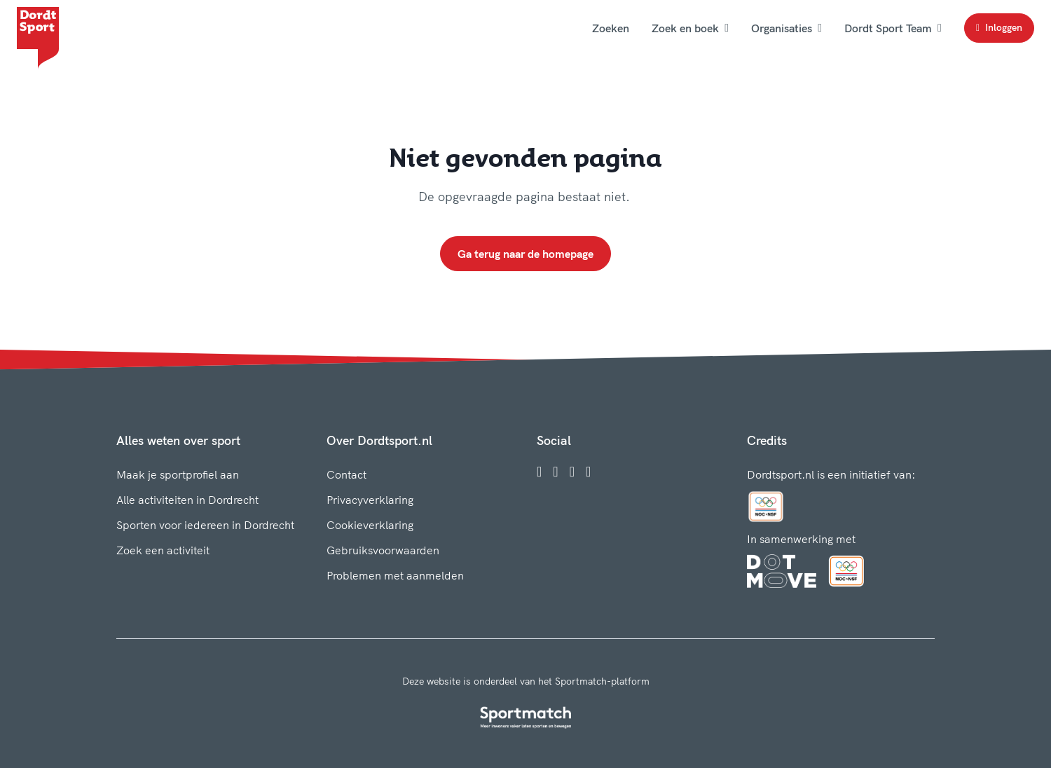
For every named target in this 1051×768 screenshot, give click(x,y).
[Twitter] (572, 472)
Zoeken (610, 28)
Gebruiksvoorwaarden (383, 550)
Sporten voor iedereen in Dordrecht (205, 525)
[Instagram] (555, 472)
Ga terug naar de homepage (525, 254)
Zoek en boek (690, 28)
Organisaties (786, 28)
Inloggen (999, 27)
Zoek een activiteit (162, 550)
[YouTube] (588, 472)
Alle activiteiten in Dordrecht (187, 500)
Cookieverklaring (370, 525)
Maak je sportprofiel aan (177, 474)
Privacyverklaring (370, 500)
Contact (346, 474)
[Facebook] (539, 472)
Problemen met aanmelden (395, 575)
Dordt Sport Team (893, 28)
